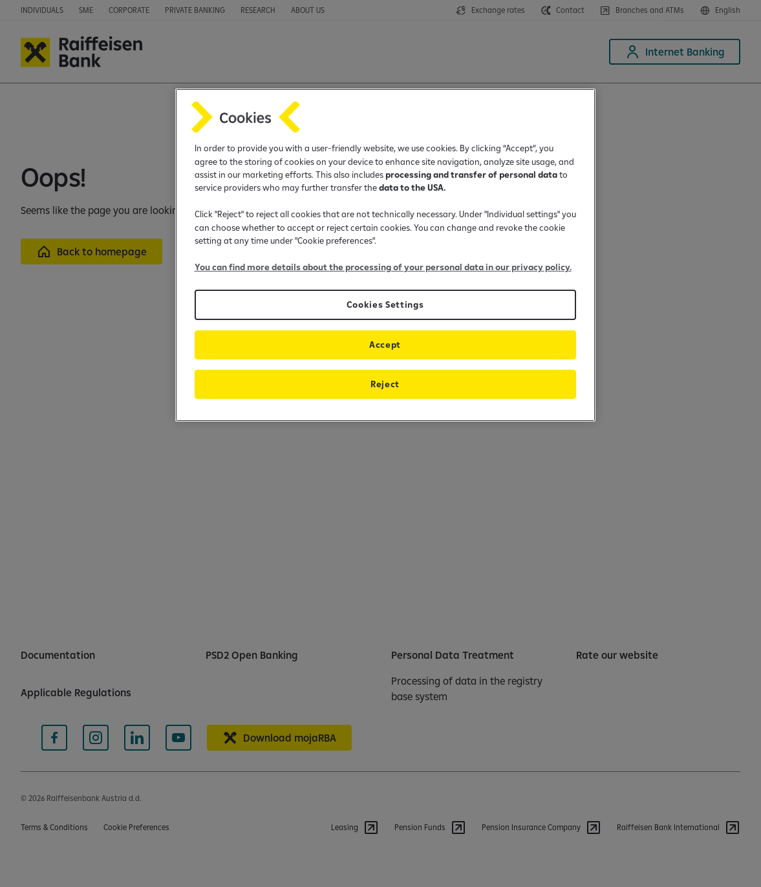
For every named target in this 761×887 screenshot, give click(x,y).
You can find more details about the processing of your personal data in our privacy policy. (383, 267)
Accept (385, 344)
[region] (385, 255)
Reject (385, 384)
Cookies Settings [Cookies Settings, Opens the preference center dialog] (385, 304)
